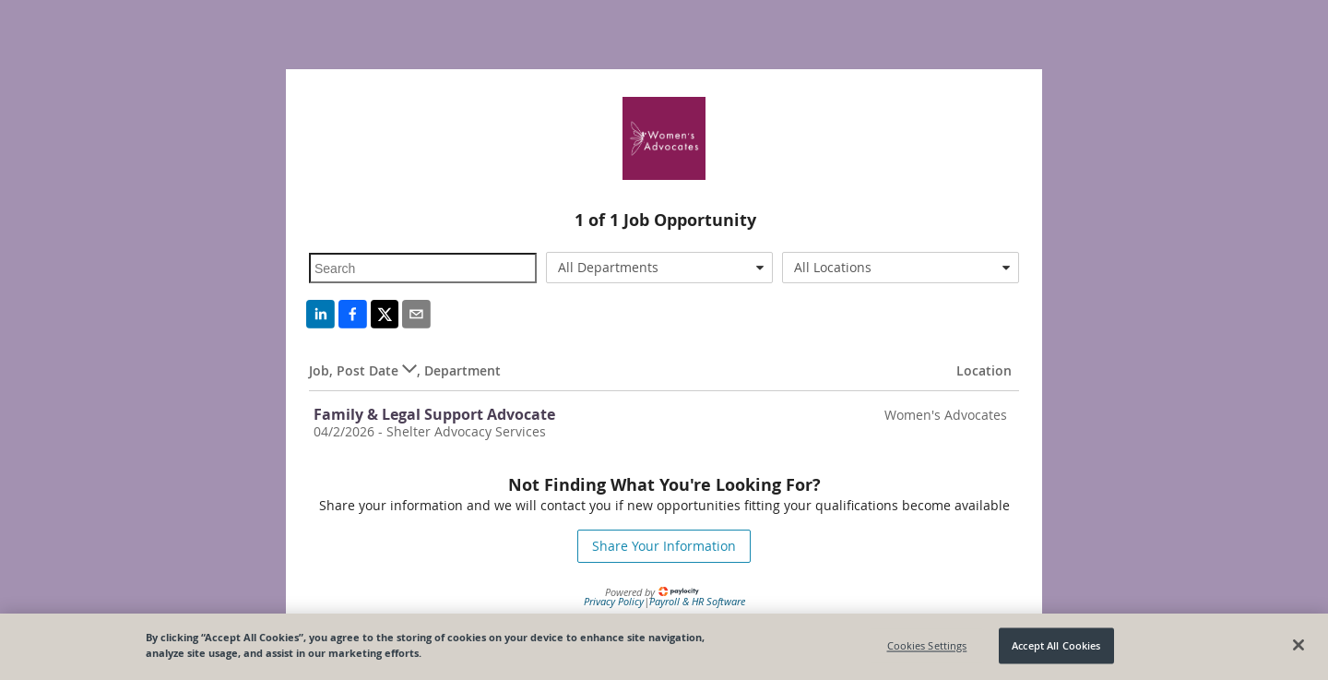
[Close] (1298, 645)
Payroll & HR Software (697, 601)
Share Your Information (664, 546)
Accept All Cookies (1056, 645)
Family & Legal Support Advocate (434, 414)
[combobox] (660, 267)
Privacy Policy (614, 601)
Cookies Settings (927, 645)
